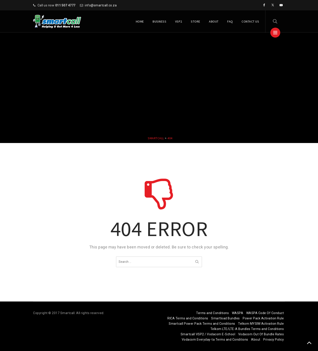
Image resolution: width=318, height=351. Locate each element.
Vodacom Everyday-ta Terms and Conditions (215, 339)
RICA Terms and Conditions (187, 318)
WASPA (237, 313)
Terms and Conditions (212, 313)
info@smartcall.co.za (101, 5)
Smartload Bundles (225, 318)
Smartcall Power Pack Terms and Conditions (202, 323)
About (214, 21)
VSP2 (178, 21)
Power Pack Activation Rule (263, 318)
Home (140, 21)
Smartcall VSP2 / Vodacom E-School (208, 334)
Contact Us (250, 21)
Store (195, 21)
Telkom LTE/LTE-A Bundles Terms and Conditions (247, 329)
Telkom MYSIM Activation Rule (261, 323)
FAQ (230, 21)
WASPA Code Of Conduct (265, 313)
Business (159, 21)
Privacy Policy (273, 339)
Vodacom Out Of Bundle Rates (261, 334)
